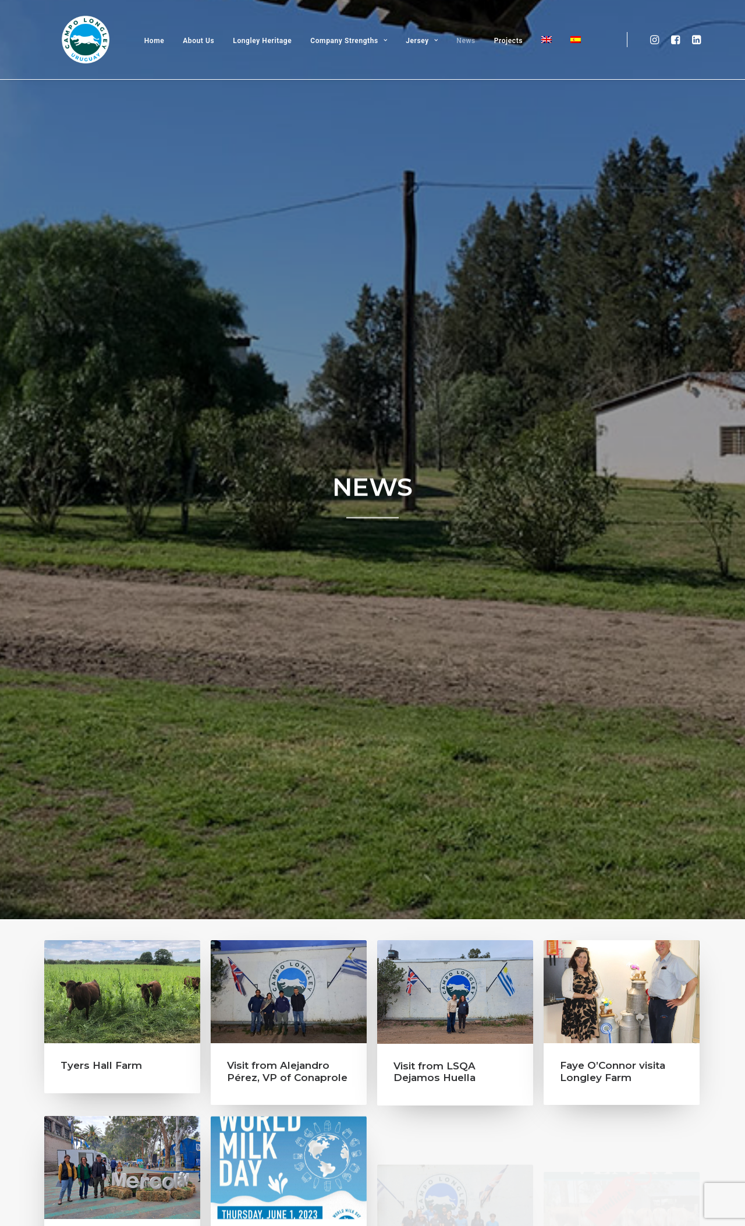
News (473, 58)
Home (162, 58)
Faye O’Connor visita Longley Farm (612, 467)
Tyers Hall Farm (101, 460)
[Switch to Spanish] (579, 57)
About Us (206, 58)
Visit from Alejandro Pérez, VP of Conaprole (287, 466)
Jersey (430, 58)
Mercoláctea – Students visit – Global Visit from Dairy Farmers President (121, 696)
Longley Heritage (270, 58)
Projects (516, 58)
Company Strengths (356, 58)
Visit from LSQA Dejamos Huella (434, 467)
